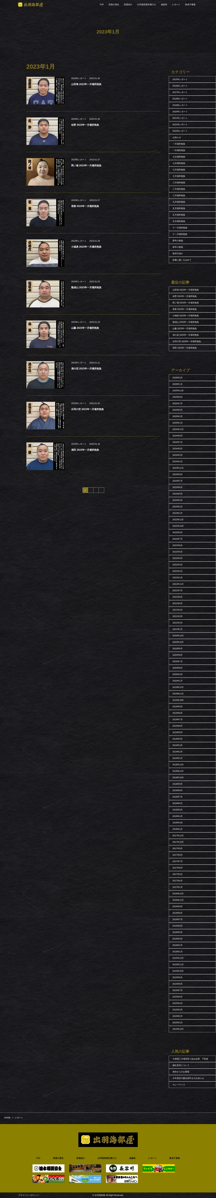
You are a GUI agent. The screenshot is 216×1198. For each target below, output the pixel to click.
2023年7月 (178, 481)
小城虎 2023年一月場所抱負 (186, 315)
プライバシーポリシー (28, 1195)
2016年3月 (178, 938)
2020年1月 (178, 681)
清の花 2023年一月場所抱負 (186, 335)
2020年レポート (180, 111)
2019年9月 (178, 706)
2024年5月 (178, 448)
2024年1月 (178, 461)
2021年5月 (178, 603)
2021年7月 (178, 590)
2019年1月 (178, 758)
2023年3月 (178, 500)
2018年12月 (178, 764)
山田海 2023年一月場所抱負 (186, 290)
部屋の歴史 (114, 4)
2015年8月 (178, 984)
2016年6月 (178, 926)
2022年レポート (180, 124)
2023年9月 (178, 474)
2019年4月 (178, 739)
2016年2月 (178, 945)
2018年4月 (178, 816)
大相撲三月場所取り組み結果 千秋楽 (190, 1059)
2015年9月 (178, 977)
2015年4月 (178, 1003)
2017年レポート (180, 92)
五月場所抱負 (179, 208)
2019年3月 (178, 745)
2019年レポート (180, 105)
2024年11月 (178, 429)
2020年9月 (178, 648)
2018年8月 (178, 790)
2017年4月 (178, 880)
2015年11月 (178, 964)
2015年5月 (178, 997)
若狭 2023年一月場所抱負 (185, 309)
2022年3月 (178, 564)
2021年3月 (178, 616)
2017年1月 (178, 887)
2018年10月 (178, 777)
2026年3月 (178, 377)
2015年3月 (178, 1009)
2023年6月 (178, 487)
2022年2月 (178, 571)
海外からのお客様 (181, 1072)
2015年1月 (178, 1022)
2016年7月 (178, 919)
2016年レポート (180, 86)
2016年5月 (178, 932)
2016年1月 (178, 951)
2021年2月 (178, 622)
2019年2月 (178, 751)
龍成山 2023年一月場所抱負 (186, 322)
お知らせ (177, 137)
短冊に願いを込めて (182, 260)
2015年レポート (180, 79)
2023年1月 (178, 513)
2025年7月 (178, 403)
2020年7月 (178, 661)
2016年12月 (178, 893)
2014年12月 (178, 1029)
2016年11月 (178, 900)
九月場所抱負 (179, 202)
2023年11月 (178, 468)
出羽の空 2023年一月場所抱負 (187, 341)
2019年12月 (178, 687)
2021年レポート (180, 118)
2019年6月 (178, 726)
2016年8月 (178, 913)
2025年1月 (178, 423)
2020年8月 (178, 655)
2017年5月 (178, 874)
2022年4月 (178, 558)
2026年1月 (178, 384)
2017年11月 (178, 835)
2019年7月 (178, 719)
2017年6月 (178, 868)
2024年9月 (178, 435)
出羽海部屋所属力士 (146, 4)
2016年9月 (178, 906)
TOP (102, 4)
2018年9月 (178, 784)
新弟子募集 (190, 4)
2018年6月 (178, 803)
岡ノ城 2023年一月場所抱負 (186, 302)
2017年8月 (178, 855)
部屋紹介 (128, 4)
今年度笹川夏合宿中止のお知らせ (188, 1078)
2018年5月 (178, 810)
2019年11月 (178, 693)
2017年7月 (178, 861)
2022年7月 (178, 539)
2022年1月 (178, 577)
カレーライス (179, 1084)
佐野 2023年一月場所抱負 (185, 296)
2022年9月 (178, 532)
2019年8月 (178, 713)
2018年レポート (180, 98)
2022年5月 (178, 552)
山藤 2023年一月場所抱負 (185, 328)
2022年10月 (178, 526)
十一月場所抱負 (180, 227)
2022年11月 (178, 519)
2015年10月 (178, 971)
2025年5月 (178, 410)
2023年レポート (78, 78)
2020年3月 (178, 674)
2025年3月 (178, 416)
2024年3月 (178, 455)
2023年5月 (178, 494)
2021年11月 (178, 584)
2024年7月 (178, 442)
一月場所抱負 (179, 144)
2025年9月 (178, 397)
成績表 (164, 4)
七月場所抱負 (179, 157)
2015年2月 (178, 1016)
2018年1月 (178, 829)
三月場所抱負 (179, 182)
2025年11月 (178, 390)
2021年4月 (178, 610)
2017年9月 (178, 848)
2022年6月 (178, 545)
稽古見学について (181, 1065)
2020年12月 (178, 635)
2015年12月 (178, 958)
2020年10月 (178, 642)
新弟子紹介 (178, 253)
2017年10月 (178, 842)
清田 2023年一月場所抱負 (185, 348)
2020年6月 (178, 668)
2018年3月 (178, 822)
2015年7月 (178, 990)
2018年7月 (178, 797)
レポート (176, 4)
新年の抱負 (178, 240)
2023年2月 (178, 506)
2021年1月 (178, 629)
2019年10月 (178, 700)
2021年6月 (178, 597)
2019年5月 (178, 732)
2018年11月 (178, 771)
